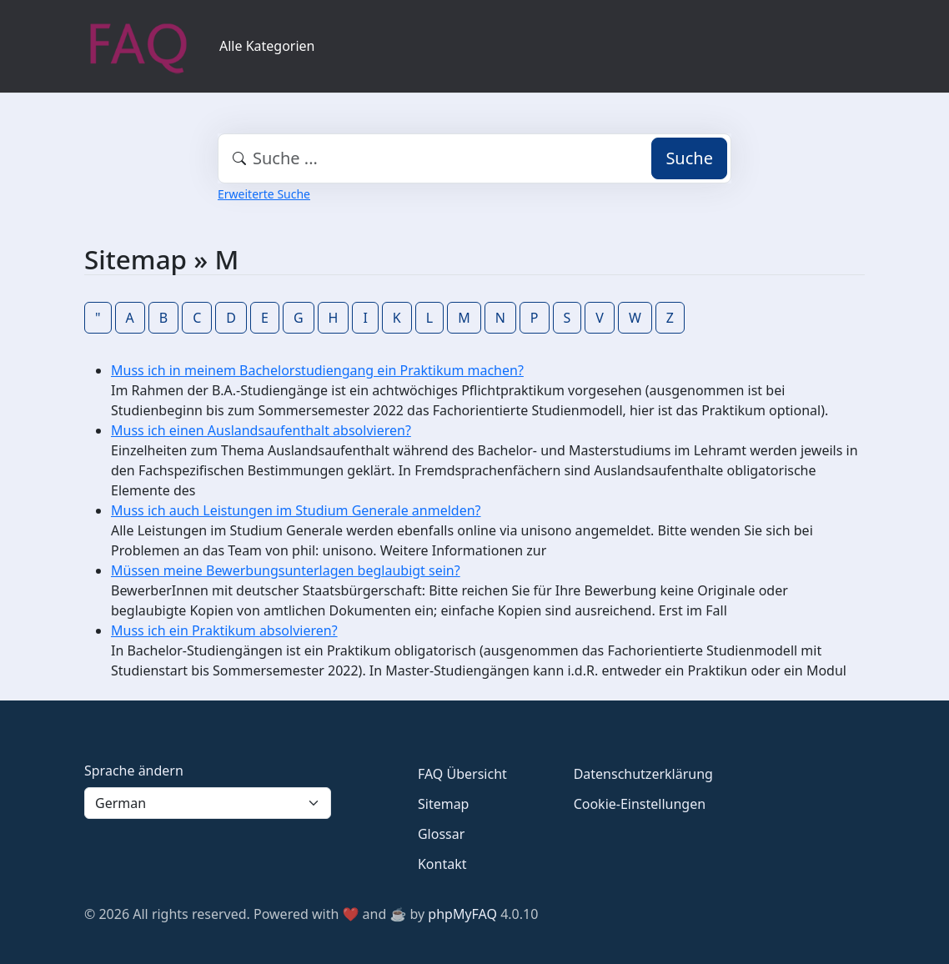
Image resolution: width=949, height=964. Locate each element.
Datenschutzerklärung (643, 774)
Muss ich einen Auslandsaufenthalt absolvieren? (261, 430)
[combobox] (474, 158)
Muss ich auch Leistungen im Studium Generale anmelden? (296, 510)
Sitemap (443, 804)
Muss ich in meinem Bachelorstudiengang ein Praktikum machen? (317, 370)
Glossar (441, 834)
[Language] (207, 803)
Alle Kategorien (267, 46)
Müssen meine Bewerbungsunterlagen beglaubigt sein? (285, 570)
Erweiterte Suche (264, 194)
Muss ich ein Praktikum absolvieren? (224, 630)
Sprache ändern (133, 770)
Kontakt (442, 864)
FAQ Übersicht (462, 774)
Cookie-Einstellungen (639, 804)
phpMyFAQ (462, 914)
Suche (689, 158)
